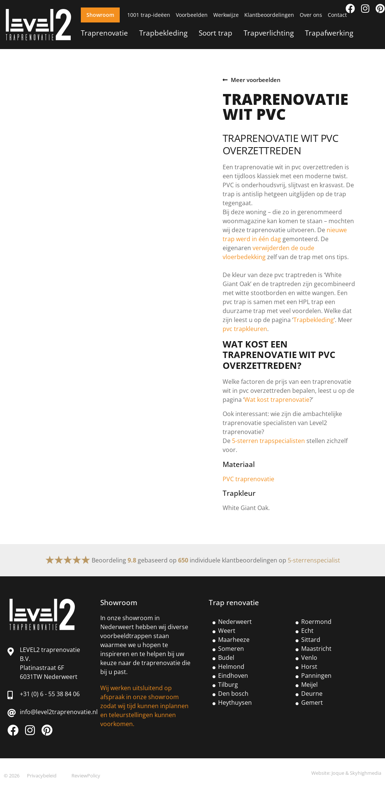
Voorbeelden (192, 14)
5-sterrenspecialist (314, 560)
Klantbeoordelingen (269, 14)
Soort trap (215, 33)
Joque (337, 773)
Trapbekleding (163, 33)
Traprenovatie (104, 33)
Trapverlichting (269, 33)
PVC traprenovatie (248, 479)
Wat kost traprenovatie (276, 399)
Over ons (311, 14)
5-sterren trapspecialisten (268, 441)
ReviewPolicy (85, 775)
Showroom (100, 14)
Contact (337, 14)
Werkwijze (226, 14)
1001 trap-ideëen (148, 14)
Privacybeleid (41, 775)
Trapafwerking (329, 33)
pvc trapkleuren (245, 329)
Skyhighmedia (365, 773)
